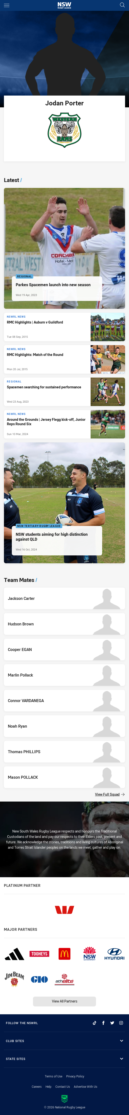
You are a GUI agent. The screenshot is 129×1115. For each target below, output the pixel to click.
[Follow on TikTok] (95, 1022)
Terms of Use (53, 1076)
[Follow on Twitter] (112, 1022)
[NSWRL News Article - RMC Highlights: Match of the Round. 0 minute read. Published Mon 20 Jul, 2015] (64, 359)
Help (48, 1086)
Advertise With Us (85, 1086)
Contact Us (62, 1086)
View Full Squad (110, 794)
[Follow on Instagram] (121, 1022)
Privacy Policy (75, 1076)
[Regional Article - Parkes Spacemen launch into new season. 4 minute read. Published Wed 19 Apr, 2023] (64, 248)
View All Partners (64, 1001)
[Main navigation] (6, 5)
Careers (37, 1086)
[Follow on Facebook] (103, 1022)
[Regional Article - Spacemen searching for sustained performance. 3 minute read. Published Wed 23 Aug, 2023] (64, 392)
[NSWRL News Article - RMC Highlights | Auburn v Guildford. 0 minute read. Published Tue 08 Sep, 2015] (64, 327)
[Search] (122, 5)
